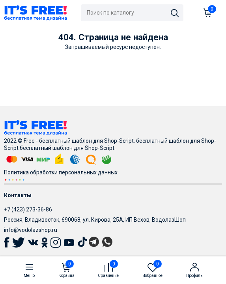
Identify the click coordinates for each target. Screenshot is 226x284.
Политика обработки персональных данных (61, 172)
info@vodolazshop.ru (30, 230)
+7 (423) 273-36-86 (28, 209)
